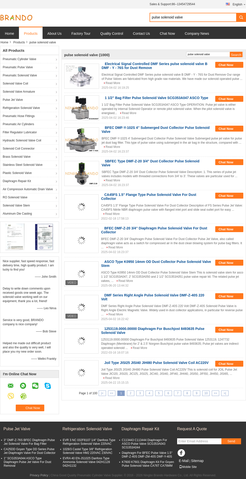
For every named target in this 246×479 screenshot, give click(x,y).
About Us (54, 33)
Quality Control (111, 33)
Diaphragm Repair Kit (17, 181)
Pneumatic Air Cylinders (18, 124)
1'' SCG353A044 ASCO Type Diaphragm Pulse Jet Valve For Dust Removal (27, 462)
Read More (113, 83)
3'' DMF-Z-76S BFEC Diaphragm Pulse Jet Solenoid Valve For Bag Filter (29, 441)
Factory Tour (81, 33)
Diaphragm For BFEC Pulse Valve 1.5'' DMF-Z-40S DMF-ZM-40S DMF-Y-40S (147, 454)
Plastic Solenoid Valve (17, 173)
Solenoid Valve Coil (15, 83)
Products (30, 33)
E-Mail (184, 461)
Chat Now (167, 33)
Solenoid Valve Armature (19, 91)
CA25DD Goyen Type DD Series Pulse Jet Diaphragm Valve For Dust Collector (30, 451)
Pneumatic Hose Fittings (19, 116)
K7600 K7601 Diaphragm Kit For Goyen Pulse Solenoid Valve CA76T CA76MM (148, 463)
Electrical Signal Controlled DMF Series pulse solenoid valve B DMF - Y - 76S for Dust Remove (154, 66)
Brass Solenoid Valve (17, 156)
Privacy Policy (39, 475)
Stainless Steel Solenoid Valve (23, 165)
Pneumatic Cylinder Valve (19, 59)
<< (111, 393)
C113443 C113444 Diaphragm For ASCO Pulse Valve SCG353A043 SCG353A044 (144, 443)
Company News (197, 33)
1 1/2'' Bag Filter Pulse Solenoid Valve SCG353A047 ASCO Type (156, 98)
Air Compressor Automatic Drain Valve (28, 189)
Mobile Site (188, 467)
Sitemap (197, 461)
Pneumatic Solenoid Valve (20, 75)
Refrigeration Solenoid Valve (21, 108)
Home (9, 33)
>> (215, 393)
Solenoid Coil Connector (18, 148)
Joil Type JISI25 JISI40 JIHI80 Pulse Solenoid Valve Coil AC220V (156, 363)
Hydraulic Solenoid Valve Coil (22, 140)
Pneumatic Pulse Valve (18, 67)
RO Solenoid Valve (15, 197)
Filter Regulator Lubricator (20, 132)
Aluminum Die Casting (17, 213)
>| (225, 393)
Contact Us (141, 33)
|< (102, 393)
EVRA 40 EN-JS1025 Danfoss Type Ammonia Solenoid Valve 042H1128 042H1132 (86, 462)
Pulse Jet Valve (13, 100)
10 (206, 393)
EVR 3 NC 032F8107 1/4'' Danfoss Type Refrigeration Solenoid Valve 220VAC (89, 441)
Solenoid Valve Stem (16, 205)
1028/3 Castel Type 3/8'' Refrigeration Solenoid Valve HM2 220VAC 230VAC (87, 451)
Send (231, 441)
